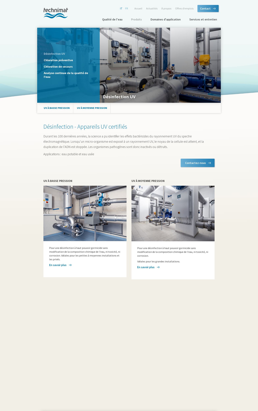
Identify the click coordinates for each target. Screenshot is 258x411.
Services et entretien (203, 19)
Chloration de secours (58, 66)
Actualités (152, 8)
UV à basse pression (57, 108)
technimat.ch (55, 13)
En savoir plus (57, 265)
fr (126, 8)
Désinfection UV (54, 54)
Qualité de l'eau (112, 19)
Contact (205, 8)
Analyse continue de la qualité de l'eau (66, 75)
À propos (166, 8)
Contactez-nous (195, 163)
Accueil (138, 8)
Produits (136, 19)
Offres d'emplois (184, 8)
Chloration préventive (58, 60)
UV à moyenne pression (92, 108)
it (121, 8)
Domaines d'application (166, 19)
